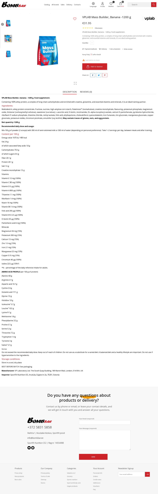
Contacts (77, 4)
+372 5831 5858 (39, 427)
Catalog (47, 4)
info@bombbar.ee (35, 438)
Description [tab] (70, 92)
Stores (43, 483)
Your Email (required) (105, 421)
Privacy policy (45, 473)
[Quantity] (92, 43)
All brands (55, 4)
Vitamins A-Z (71, 473)
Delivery (69, 4)
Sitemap (43, 480)
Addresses (96, 483)
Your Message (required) (105, 438)
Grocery (69, 476)
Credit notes (97, 480)
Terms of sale (45, 476)
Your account (98, 468)
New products (19, 476)
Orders (95, 476)
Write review (128, 49)
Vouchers (96, 486)
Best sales (18, 480)
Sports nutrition (72, 480)
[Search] (139, 4)
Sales (63, 4)
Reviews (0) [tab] (86, 92)
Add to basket (95, 66)
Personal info (97, 473)
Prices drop (18, 473)
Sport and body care (74, 483)
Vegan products (72, 486)
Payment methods (90, 49)
